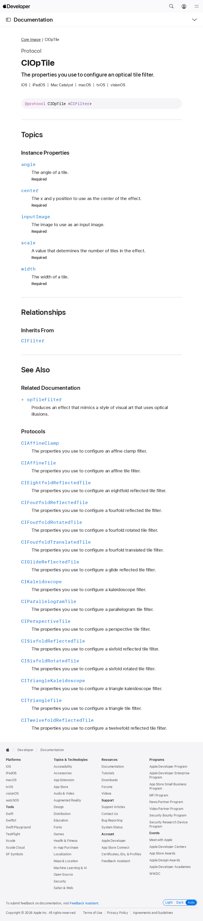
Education (61, 820)
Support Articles (113, 807)
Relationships (43, 312)
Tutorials (108, 773)
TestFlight (13, 834)
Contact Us (110, 814)
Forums (107, 787)
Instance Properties (45, 152)
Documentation (33, 19)
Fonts (58, 827)
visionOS (12, 793)
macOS (11, 780)
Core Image (31, 39)
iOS (8, 766)
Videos (106, 793)
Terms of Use (92, 913)
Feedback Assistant (116, 861)
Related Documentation (50, 387)
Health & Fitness (65, 841)
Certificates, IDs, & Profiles (121, 854)
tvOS (9, 787)
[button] (171, 6)
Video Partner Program (166, 809)
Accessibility (63, 766)
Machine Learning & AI (70, 868)
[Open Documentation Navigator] (8, 19)
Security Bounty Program (167, 815)
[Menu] (196, 6)
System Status (112, 827)
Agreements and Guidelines (153, 913)
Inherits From (37, 330)
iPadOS (11, 773)
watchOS (12, 800)
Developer (25, 750)
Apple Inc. (40, 913)
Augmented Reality (67, 800)
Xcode (10, 841)
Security (60, 881)
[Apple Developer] (16, 6)
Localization (62, 854)
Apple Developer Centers (167, 847)
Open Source (63, 874)
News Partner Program (166, 802)
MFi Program (158, 795)
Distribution (62, 814)
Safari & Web (63, 888)
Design (59, 807)
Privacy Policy (117, 913)
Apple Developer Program (168, 766)
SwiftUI (11, 820)
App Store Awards (162, 853)
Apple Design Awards (164, 860)
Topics (32, 134)
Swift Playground (18, 827)
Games (59, 834)
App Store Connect (115, 847)
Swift (9, 814)
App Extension (64, 780)
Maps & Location (66, 861)
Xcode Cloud (15, 847)
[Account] (184, 6)
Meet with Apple (160, 840)
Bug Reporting (112, 820)
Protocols (33, 431)
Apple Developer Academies (170, 867)
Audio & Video (64, 793)
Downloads (110, 780)
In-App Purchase (66, 847)
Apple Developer (114, 841)
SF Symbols (14, 854)
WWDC (154, 874)
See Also (35, 369)
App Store (61, 787)
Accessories (63, 773)
